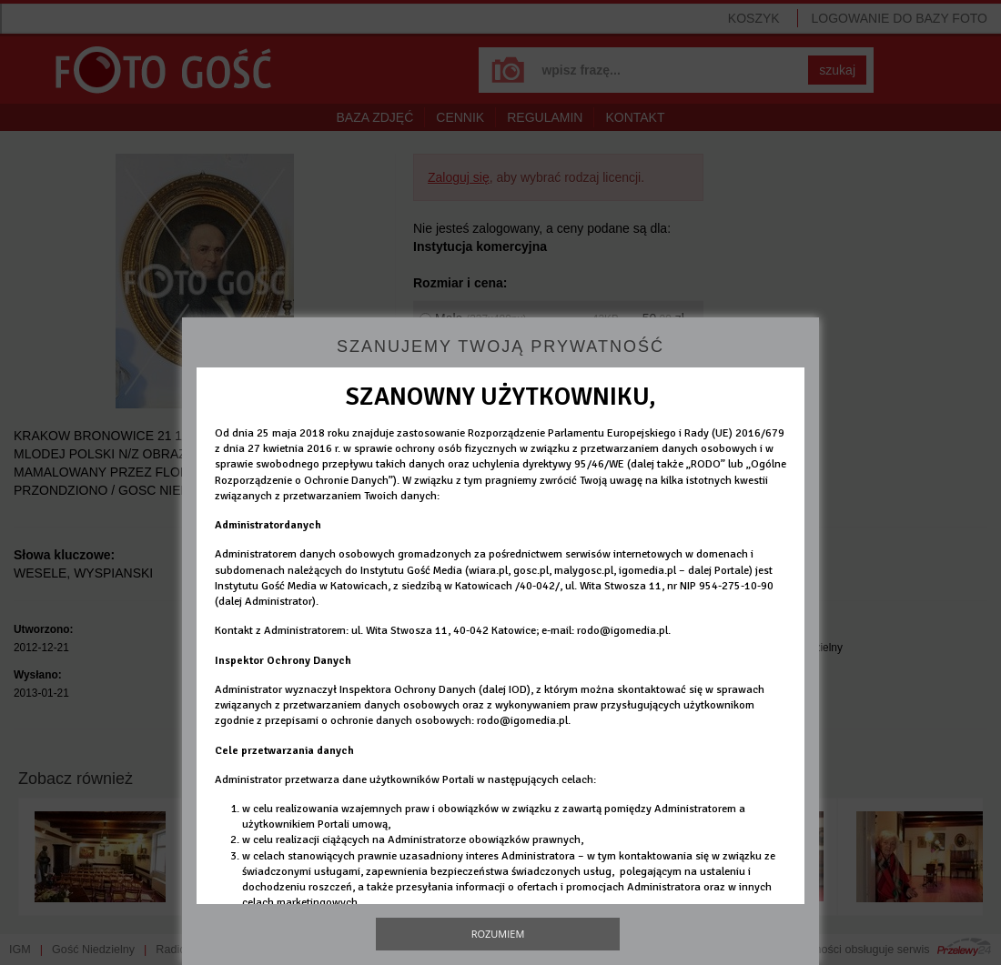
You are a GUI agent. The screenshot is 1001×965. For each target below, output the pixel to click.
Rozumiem (498, 933)
